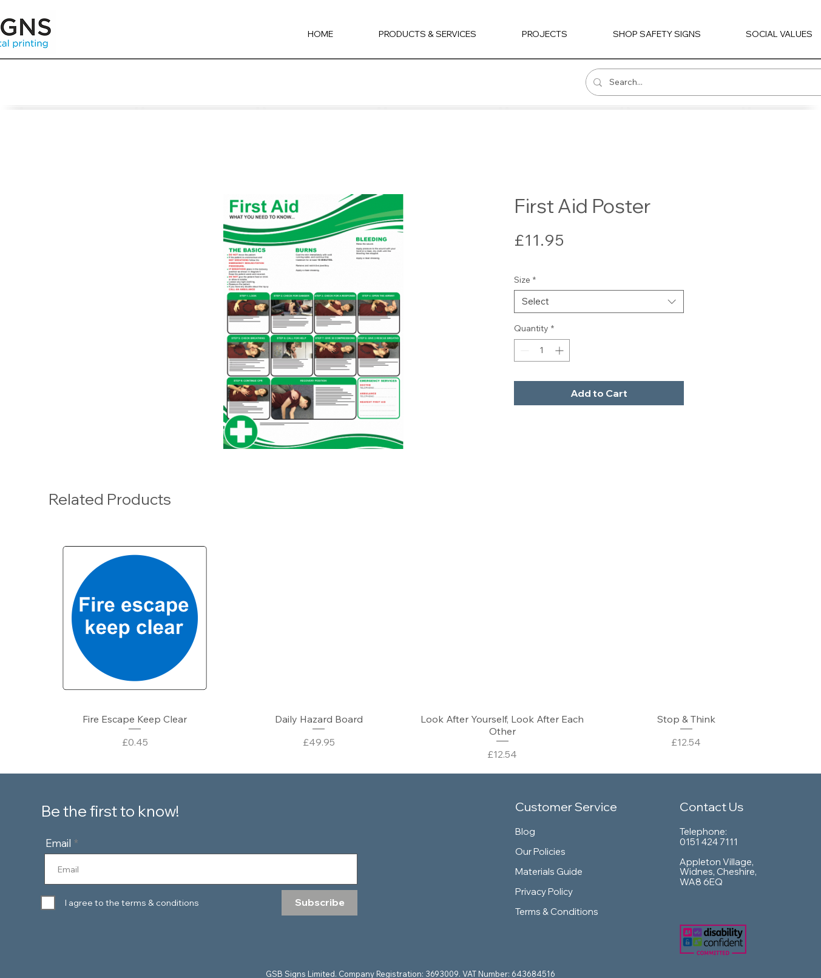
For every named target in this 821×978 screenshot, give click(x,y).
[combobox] (599, 301)
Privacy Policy (544, 891)
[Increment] (560, 350)
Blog (525, 831)
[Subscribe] (319, 903)
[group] (410, 647)
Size (525, 279)
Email (59, 843)
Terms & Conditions (556, 911)
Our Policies (540, 851)
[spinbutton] (542, 350)
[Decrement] (523, 350)
